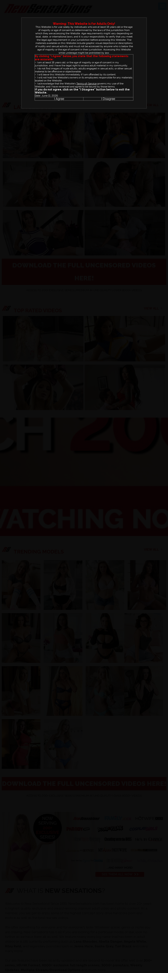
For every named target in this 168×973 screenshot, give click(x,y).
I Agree (59, 99)
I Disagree (108, 99)
